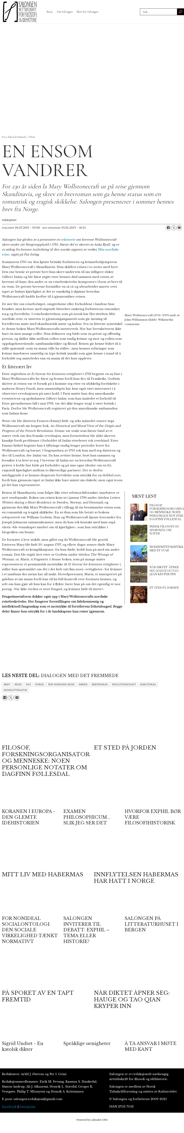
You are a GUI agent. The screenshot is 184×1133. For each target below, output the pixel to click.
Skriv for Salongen (87, 12)
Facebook (9, 1106)
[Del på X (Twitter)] (173, 227)
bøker (83, 684)
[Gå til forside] (20, 11)
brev (7, 684)
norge (39, 684)
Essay (50, 12)
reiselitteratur (15, 690)
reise (18, 684)
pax (28, 684)
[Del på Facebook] (168, 227)
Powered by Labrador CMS (92, 1119)
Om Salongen (65, 12)
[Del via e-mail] (179, 227)
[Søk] (180, 11)
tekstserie (68, 239)
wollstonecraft (124, 684)
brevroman (100, 684)
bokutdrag (148, 684)
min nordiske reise (61, 684)
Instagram (27, 1106)
